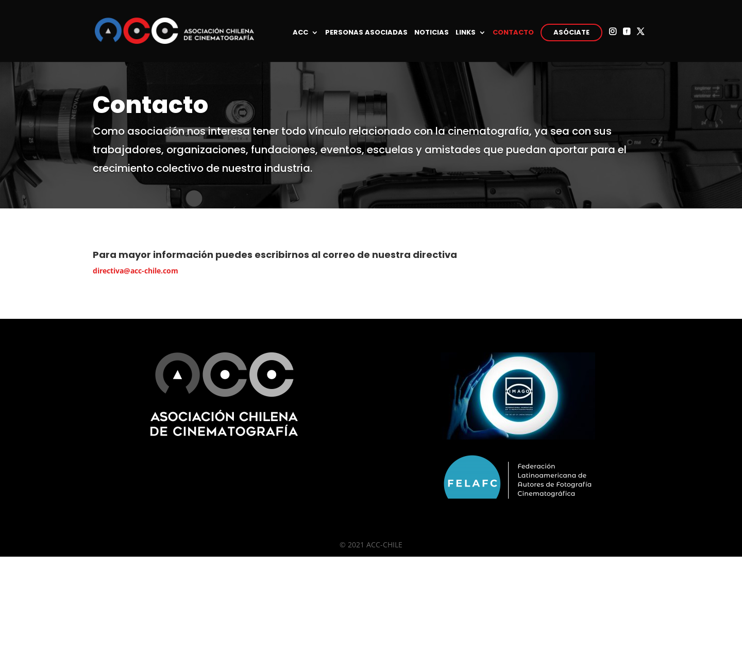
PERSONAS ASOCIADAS (366, 33)
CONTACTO (513, 33)
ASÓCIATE (571, 32)
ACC (300, 33)
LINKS (466, 33)
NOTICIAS (431, 33)
